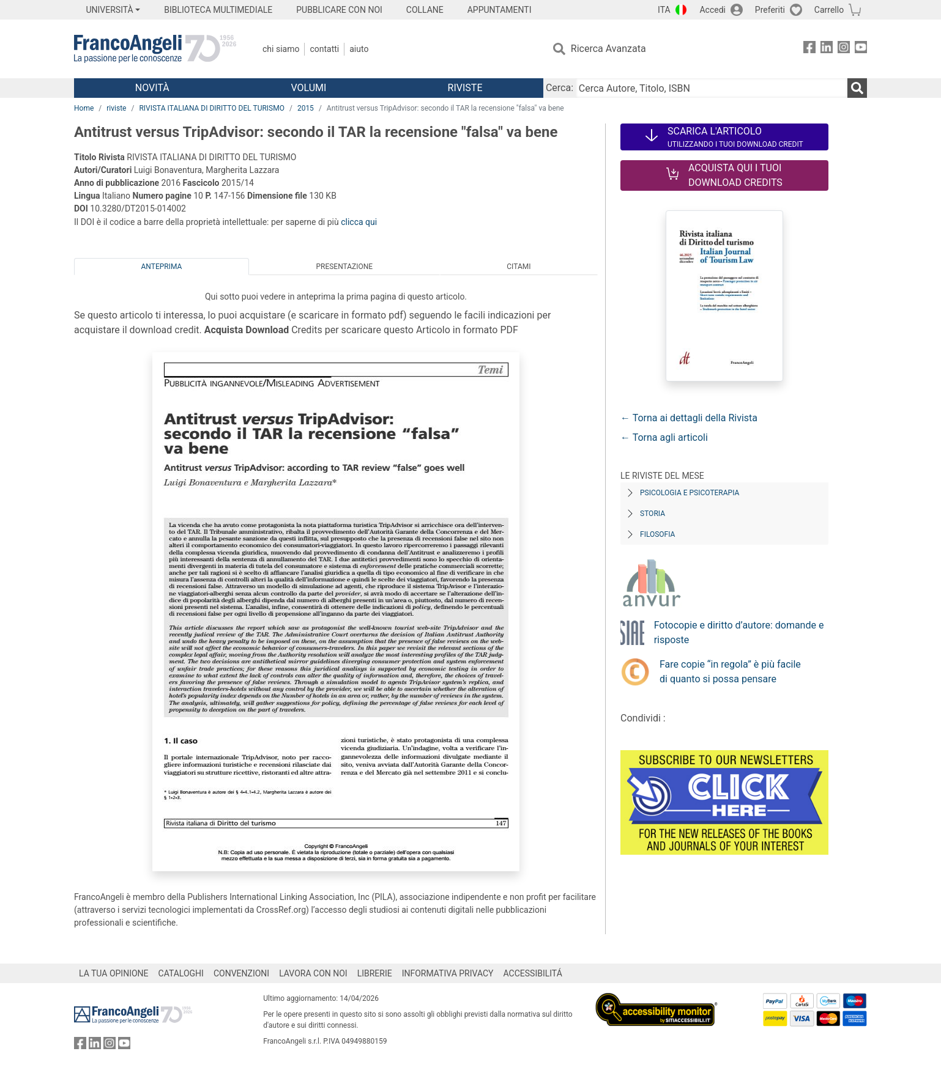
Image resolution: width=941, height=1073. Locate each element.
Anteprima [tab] (161, 266)
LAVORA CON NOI (313, 973)
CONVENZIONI (241, 973)
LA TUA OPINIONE (114, 973)
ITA (664, 10)
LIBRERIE (374, 973)
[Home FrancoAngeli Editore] (155, 49)
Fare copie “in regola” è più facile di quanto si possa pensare (730, 671)
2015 (305, 108)
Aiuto (358, 49)
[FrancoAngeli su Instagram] (844, 49)
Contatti (324, 49)
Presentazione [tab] (344, 266)
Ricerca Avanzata (608, 48)
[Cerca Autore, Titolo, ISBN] (711, 88)
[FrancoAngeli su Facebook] (809, 49)
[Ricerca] (857, 88)
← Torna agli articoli (664, 437)
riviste (116, 108)
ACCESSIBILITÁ (533, 973)
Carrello (829, 10)
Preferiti (770, 10)
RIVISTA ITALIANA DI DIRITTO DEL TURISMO (212, 108)
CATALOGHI (181, 973)
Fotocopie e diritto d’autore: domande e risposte (739, 632)
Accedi (712, 10)
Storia (652, 513)
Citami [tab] (518, 266)
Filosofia (657, 534)
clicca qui (359, 222)
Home (84, 108)
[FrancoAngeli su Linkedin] (826, 49)
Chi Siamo (280, 49)
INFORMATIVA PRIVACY (448, 973)
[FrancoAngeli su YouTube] (861, 49)
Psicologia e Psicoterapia (689, 493)
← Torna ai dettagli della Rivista (688, 418)
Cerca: (559, 88)
